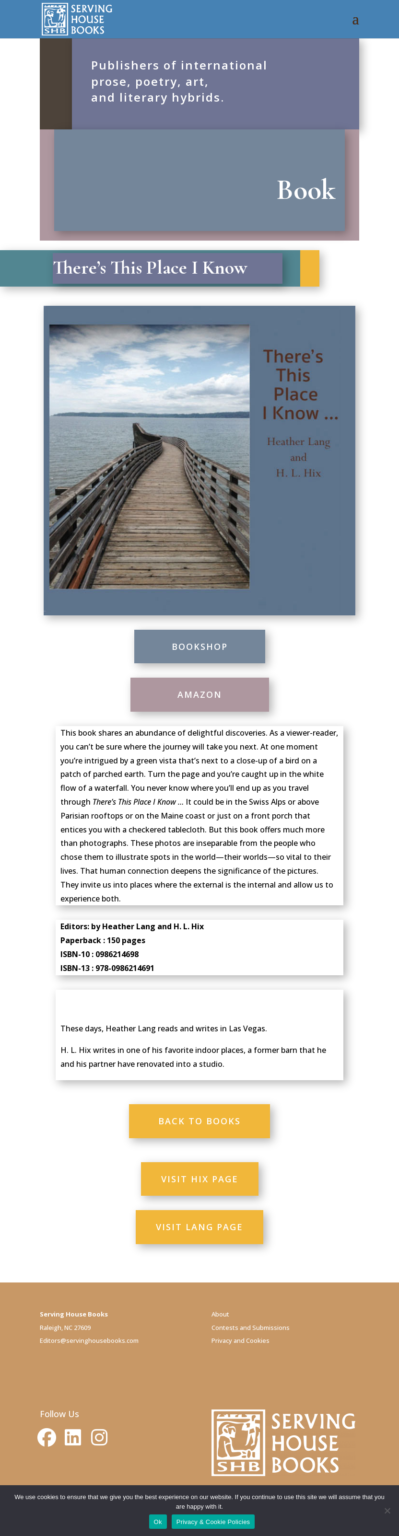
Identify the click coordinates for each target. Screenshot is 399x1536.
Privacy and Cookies (240, 1340)
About (220, 1314)
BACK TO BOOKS (199, 1121)
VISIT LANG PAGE (199, 1227)
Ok (158, 1521)
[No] (387, 1510)
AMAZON (199, 694)
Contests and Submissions (250, 1327)
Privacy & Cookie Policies (213, 1521)
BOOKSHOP (200, 646)
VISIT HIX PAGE (199, 1179)
